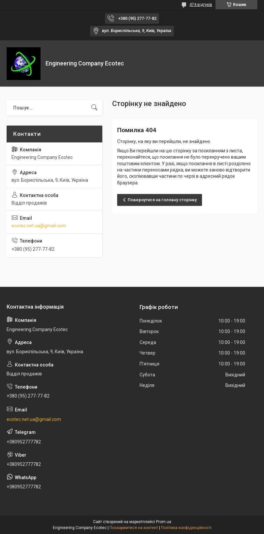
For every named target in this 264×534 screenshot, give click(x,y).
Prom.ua (163, 521)
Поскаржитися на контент (134, 527)
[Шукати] (94, 108)
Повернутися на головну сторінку (162, 199)
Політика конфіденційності (186, 527)
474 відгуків (200, 4)
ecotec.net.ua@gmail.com (39, 225)
